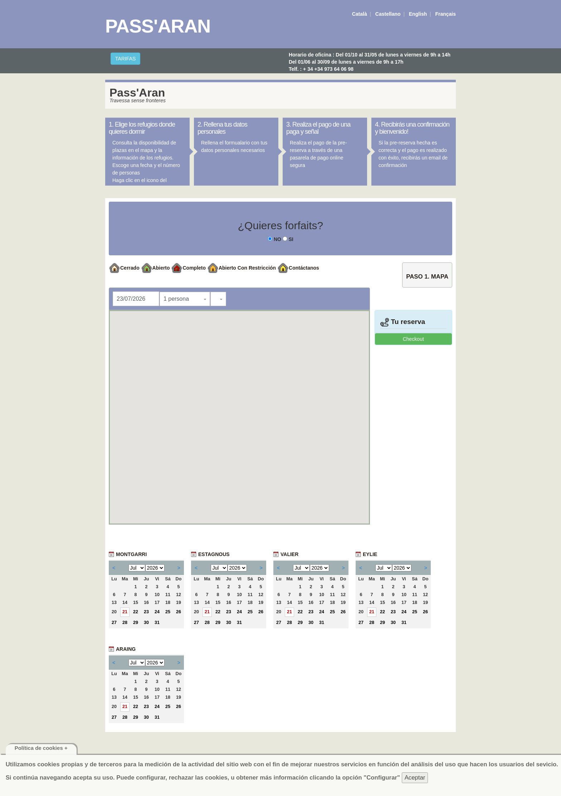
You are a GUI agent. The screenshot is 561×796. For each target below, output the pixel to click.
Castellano (388, 14)
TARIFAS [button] (125, 59)
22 (135, 611)
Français (445, 14)
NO (274, 239)
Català (359, 14)
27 (114, 622)
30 (146, 622)
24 (157, 611)
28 (124, 622)
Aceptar (415, 777)
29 (135, 622)
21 (124, 611)
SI (288, 239)
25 (167, 611)
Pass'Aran (157, 25)
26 (178, 611)
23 (146, 611)
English (418, 14)
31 (157, 622)
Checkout (413, 339)
